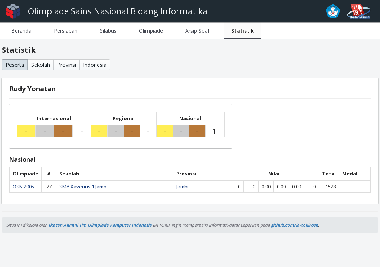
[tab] (21, 30)
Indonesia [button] (95, 64)
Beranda (21, 30)
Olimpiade (151, 30)
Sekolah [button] (40, 64)
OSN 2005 (23, 186)
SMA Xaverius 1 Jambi (83, 186)
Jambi (182, 186)
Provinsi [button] (66, 64)
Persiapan (66, 30)
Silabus (108, 30)
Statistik (242, 30)
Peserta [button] (15, 64)
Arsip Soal (197, 30)
